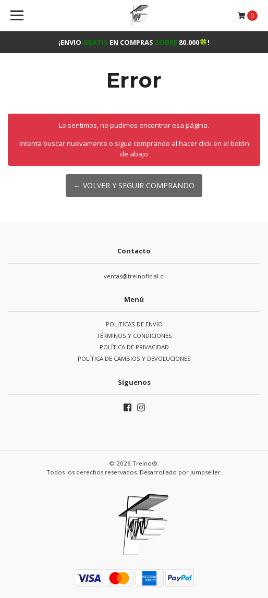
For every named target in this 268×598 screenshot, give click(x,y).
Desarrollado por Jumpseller (180, 472)
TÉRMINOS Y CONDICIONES (134, 335)
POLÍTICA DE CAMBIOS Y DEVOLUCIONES (134, 358)
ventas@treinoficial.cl (134, 276)
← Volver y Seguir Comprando (134, 185)
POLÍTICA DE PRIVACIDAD (134, 347)
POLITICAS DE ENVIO (134, 324)
